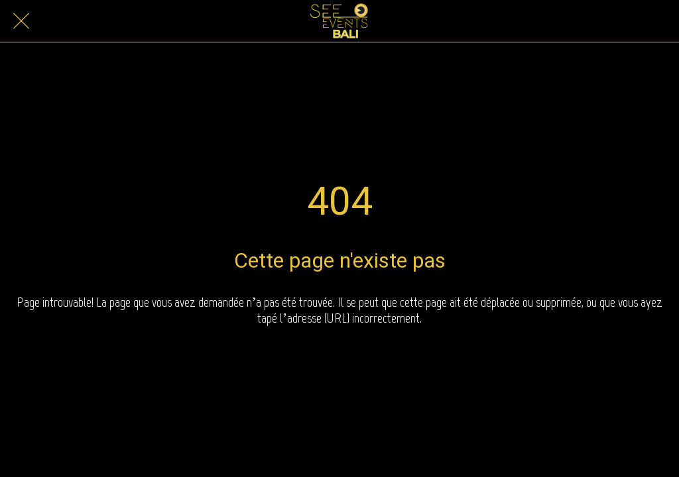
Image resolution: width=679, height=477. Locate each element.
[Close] (21, 21)
